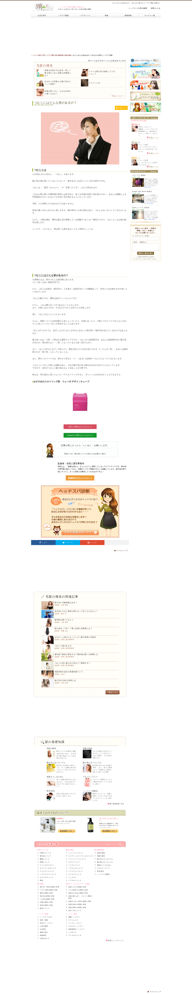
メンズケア (72, 877)
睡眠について (44, 859)
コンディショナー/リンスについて (80, 856)
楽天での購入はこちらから (80, 427)
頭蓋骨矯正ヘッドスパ (76, 929)
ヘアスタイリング (74, 880)
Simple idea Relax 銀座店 (142, 191)
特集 (106, 15)
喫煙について (44, 862)
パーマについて (73, 865)
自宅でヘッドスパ (45, 923)
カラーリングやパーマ (47, 868)
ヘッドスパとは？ (45, 917)
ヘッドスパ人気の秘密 (137, 8)
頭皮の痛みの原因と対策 (77, 907)
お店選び (42, 929)
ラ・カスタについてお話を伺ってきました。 (148, 164)
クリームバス (73, 920)
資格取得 (42, 935)
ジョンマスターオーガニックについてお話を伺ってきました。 (148, 149)
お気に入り (121, 108)
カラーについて (73, 862)
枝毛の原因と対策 (45, 905)
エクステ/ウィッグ (46, 877)
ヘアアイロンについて (47, 874)
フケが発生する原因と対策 (77, 890)
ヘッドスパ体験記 (90, 791)
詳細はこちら (153, 137)
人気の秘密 (43, 926)
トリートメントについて (77, 859)
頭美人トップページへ (115, 940)
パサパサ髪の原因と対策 (48, 890)
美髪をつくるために (55, 777)
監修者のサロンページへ (80, 478)
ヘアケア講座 (63, 15)
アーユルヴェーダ (74, 935)
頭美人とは (155, 8)
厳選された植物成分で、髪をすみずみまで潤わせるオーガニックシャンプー (109, 825)
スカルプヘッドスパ (75, 926)
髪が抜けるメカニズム (92, 763)
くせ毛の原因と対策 (46, 899)
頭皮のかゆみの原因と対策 (77, 893)
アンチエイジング (74, 874)
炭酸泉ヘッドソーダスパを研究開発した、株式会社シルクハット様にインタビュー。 (148, 132)
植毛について (44, 908)
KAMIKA (60, 818)
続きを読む (147, 187)
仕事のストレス (45, 853)
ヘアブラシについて (75, 871)
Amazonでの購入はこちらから (80, 435)
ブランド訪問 (143, 145)
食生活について (45, 856)
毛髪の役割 (87, 748)
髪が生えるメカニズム (56, 763)
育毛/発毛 (51, 791)
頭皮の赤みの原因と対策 (77, 904)
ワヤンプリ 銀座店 (139, 175)
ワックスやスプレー (46, 865)
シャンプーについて (75, 853)
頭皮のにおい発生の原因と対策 (79, 901)
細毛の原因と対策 (45, 893)
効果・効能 (43, 920)
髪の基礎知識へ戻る (116, 804)
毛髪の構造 (51, 748)
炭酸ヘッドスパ (73, 917)
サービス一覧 (149, 15)
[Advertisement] (96, 36)
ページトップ (121, 551)
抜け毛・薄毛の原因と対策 (49, 887)
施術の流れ (43, 932)
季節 (41, 880)
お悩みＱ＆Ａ (44, 938)
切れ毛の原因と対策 (46, 896)
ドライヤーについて (46, 871)
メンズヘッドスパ (74, 923)
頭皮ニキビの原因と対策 (77, 887)
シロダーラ (72, 932)
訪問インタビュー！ (145, 127)
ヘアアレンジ (85, 15)
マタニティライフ (90, 777)
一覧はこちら (116, 96)
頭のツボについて (74, 910)
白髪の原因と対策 (45, 902)
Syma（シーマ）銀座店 (140, 207)
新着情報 (128, 15)
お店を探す (42, 15)
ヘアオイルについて (75, 868)
